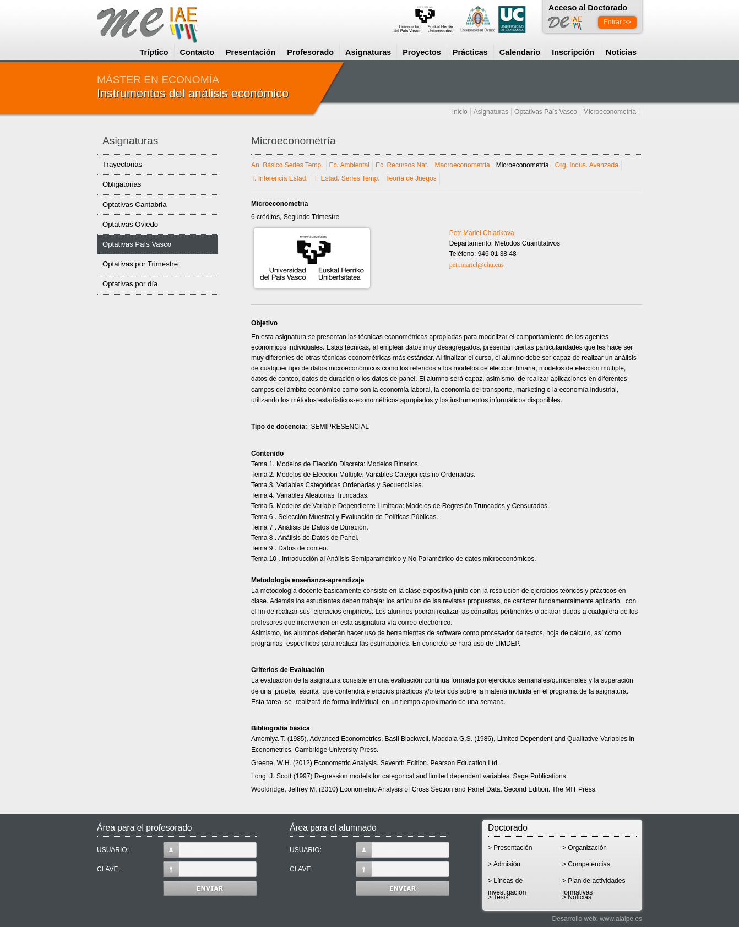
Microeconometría (609, 112)
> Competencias (586, 864)
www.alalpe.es (621, 919)
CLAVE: (177, 869)
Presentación (250, 52)
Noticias (621, 52)
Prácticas (470, 52)
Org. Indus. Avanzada (586, 165)
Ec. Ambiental (349, 165)
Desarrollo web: (575, 919)
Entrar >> (617, 22)
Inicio (460, 112)
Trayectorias (122, 164)
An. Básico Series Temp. (287, 165)
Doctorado (508, 827)
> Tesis (498, 897)
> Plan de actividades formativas (593, 884)
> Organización (584, 848)
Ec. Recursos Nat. (402, 165)
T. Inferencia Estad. (279, 178)
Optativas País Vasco (545, 112)
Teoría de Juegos (411, 178)
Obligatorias (121, 184)
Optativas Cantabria (134, 204)
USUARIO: (177, 850)
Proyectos (422, 52)
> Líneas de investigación (507, 884)
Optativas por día (129, 284)
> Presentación (510, 848)
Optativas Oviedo (130, 224)
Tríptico (154, 52)
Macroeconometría (462, 165)
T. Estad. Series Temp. (347, 178)
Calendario (519, 52)
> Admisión (504, 864)
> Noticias (576, 897)
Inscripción (573, 52)
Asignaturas (368, 52)
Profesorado (310, 52)
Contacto (197, 52)
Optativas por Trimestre (140, 264)
